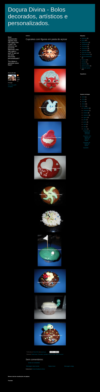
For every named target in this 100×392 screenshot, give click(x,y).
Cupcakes (85, 147)
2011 (83, 106)
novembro (86, 110)
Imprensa (84, 64)
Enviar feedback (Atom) (38, 369)
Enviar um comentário (34, 362)
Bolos (83, 40)
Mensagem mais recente (32, 366)
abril (84, 126)
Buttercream (34, 354)
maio (84, 124)
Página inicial (51, 366)
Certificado (84, 44)
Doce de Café (52, 354)
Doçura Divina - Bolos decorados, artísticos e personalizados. (38, 16)
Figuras (84, 60)
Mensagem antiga (69, 366)
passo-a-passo (86, 66)
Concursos (84, 48)
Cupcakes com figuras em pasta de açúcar (87, 138)
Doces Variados (86, 54)
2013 (83, 101)
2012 (83, 104)
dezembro (86, 108)
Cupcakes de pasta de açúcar (86, 144)
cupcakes (45, 354)
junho (85, 122)
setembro (86, 115)
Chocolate (40, 354)
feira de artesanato (87, 56)
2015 (83, 97)
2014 (83, 99)
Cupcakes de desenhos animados (86, 132)
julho (84, 119)
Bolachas (84, 38)
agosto (85, 117)
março (85, 129)
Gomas (84, 62)
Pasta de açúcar (59, 354)
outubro (85, 113)
